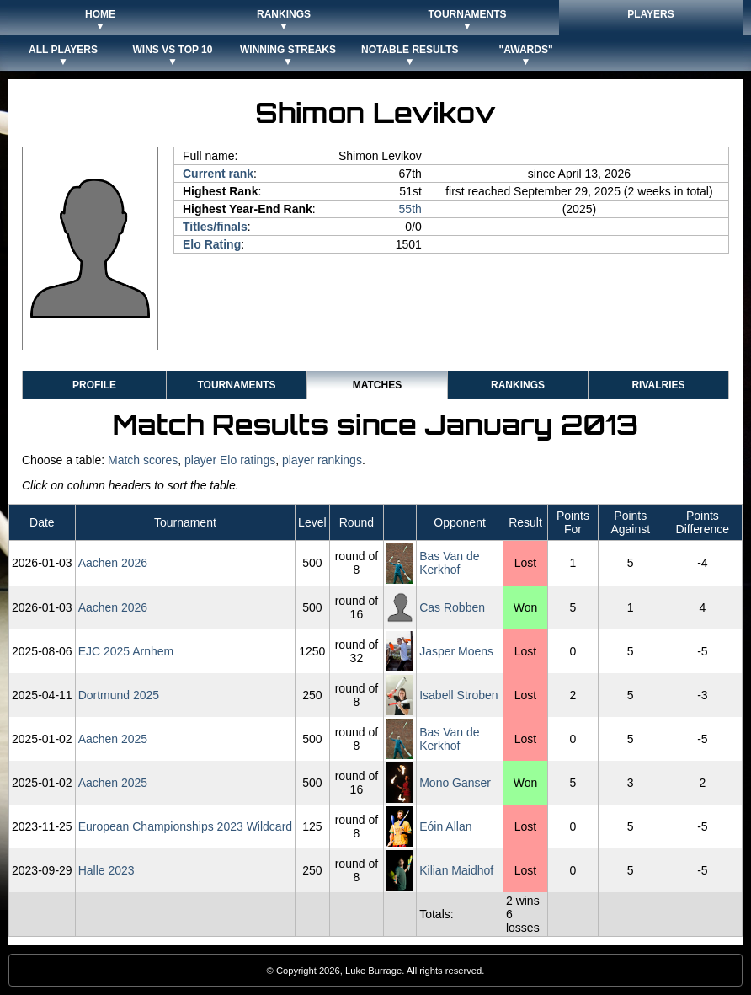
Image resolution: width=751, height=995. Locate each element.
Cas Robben (452, 607)
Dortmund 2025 (119, 695)
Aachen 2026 (113, 563)
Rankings (518, 385)
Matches (377, 385)
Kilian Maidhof (456, 870)
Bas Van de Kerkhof (449, 562)
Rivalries (657, 385)
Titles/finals (215, 226)
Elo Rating (212, 244)
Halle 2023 (106, 870)
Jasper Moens (456, 651)
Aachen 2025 (113, 739)
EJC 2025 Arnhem (126, 651)
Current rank (218, 173)
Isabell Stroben (458, 695)
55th (410, 209)
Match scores (143, 460)
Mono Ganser (455, 782)
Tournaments (236, 385)
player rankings (322, 460)
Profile (94, 385)
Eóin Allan (445, 826)
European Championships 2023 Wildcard (185, 826)
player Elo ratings (229, 460)
